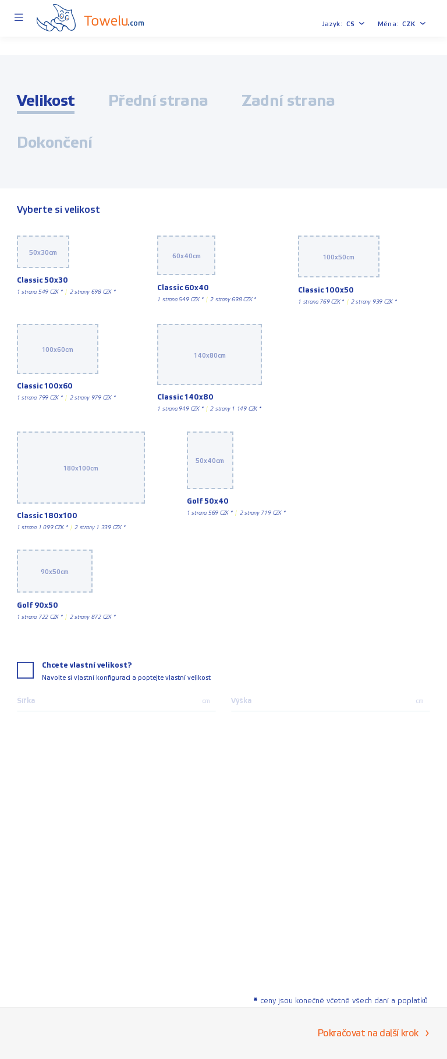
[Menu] (18, 18)
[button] (355, 23)
